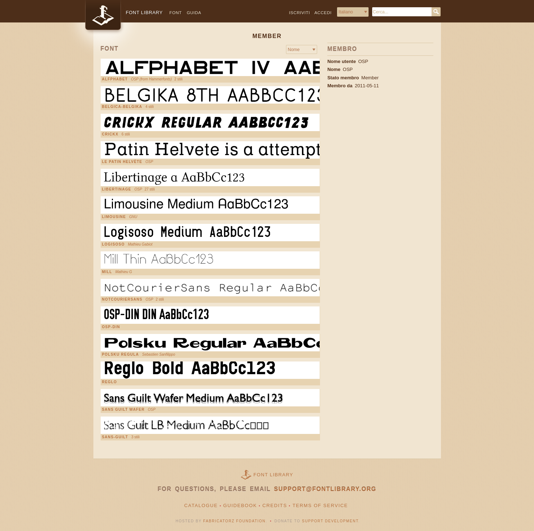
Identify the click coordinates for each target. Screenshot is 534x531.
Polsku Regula (120, 354)
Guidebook (240, 505)
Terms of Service (320, 505)
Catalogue (201, 505)
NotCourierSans (122, 299)
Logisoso (113, 244)
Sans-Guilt (115, 437)
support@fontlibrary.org (325, 489)
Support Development (330, 521)
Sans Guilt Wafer (123, 409)
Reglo (109, 382)
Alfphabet (115, 79)
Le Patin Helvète (122, 162)
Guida (194, 12)
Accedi (323, 12)
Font (175, 12)
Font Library (273, 474)
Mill (107, 272)
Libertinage (116, 189)
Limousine (114, 217)
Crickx (110, 134)
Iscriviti (299, 12)
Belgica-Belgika (122, 107)
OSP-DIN (111, 327)
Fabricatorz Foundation (234, 521)
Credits (274, 505)
